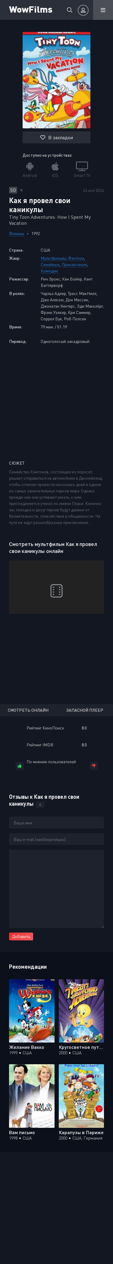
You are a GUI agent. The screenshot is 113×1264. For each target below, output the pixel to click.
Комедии (49, 270)
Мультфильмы (53, 258)
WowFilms (30, 8)
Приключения (74, 264)
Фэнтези (76, 258)
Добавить (21, 936)
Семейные (50, 264)
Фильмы (16, 233)
